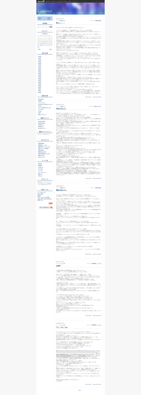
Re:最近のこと (41, 124)
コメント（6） (88, 178)
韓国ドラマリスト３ (42, 114)
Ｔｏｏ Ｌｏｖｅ (41, 102)
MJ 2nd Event (41, 99)
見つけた (40, 105)
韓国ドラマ (62, 20)
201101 (39, 66)
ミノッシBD (40, 109)
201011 (39, 70)
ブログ (69, 1)
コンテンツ (53, 1)
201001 (39, 87)
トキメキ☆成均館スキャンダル (44, 107)
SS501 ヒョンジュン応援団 (43, 197)
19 (42, 43)
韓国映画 (40, 163)
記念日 (39, 112)
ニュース (48, 1)
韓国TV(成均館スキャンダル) (44, 153)
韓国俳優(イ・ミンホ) (96, 263)
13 (44, 41)
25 (40, 45)
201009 (39, 73)
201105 (39, 61)
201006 (39, 78)
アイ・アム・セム (62, 327)
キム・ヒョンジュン (42, 172)
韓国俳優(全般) (41, 143)
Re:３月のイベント (42, 128)
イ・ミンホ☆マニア (41, 192)
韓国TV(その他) (41, 155)
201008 (39, 75)
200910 (39, 92)
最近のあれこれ (61, 190)
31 (38, 46)
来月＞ (50, 49)
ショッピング (59, 1)
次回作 (58, 266)
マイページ (74, 1)
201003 (39, 83)
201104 (39, 63)
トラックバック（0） (97, 96)
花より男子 (40, 168)
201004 (39, 82)
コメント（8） (88, 315)
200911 (39, 90)
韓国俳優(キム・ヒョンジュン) (44, 146)
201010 (39, 71)
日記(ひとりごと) (97, 106)
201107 (39, 58)
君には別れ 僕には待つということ (45, 104)
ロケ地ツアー (41, 167)
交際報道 (40, 100)
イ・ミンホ (62, 263)
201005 (39, 80)
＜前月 (39, 49)
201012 (39, 68)
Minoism (39, 195)
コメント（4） (88, 96)
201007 (39, 76)
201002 (39, 85)
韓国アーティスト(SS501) (43, 148)
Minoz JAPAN (40, 193)
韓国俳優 (40, 165)
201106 (39, 59)
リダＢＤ (40, 111)
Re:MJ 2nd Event (41, 121)
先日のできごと (61, 108)
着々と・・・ (60, 23)
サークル (65, 1)
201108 (39, 56)
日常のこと (62, 106)
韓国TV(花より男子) (42, 151)
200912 (39, 88)
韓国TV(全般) (98, 20)
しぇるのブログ (45, 11)
